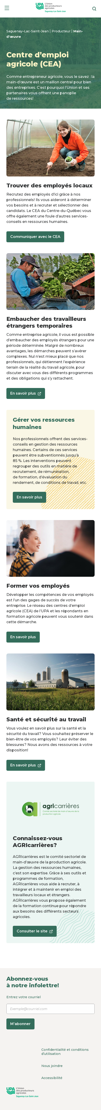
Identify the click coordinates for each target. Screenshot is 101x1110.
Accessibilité (51, 1078)
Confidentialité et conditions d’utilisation (65, 1052)
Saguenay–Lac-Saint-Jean (28, 31)
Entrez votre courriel (50, 1012)
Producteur (61, 31)
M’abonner (20, 1024)
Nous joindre (52, 1066)
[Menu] (7, 9)
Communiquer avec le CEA (35, 237)
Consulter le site (34, 933)
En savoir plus (25, 395)
